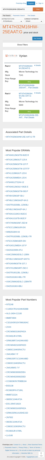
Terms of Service (35, 447)
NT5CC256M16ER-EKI (16, 241)
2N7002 (9, 417)
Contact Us (17, 444)
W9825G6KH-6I (13, 232)
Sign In (41, 3)
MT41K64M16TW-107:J (16, 264)
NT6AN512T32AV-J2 (15, 182)
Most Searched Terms (35, 444)
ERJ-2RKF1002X (13, 404)
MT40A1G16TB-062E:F (16, 218)
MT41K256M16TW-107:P (17, 164)
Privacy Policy (23, 447)
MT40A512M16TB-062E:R (17, 155)
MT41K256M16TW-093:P (17, 191)
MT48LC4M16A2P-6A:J (16, 209)
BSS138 (9, 386)
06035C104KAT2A (14, 422)
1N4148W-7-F (12, 354)
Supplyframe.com (32, 457)
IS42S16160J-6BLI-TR (16, 277)
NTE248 (9, 304)
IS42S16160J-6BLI (14, 286)
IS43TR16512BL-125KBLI (17, 273)
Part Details (37, 38)
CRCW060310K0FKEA (16, 332)
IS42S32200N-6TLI (14, 250)
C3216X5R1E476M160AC (17, 323)
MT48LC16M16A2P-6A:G (17, 200)
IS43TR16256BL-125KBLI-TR (19, 236)
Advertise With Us (27, 453)
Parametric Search (11, 447)
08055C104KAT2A (14, 399)
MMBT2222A (11, 395)
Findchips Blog (21, 3)
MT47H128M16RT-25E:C (17, 268)
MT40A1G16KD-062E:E (16, 214)
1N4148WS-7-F (13, 368)
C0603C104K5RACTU (15, 363)
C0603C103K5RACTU (15, 426)
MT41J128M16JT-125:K (16, 173)
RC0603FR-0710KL (14, 390)
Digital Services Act (11, 450)
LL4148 (9, 435)
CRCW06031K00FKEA (16, 408)
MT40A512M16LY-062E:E (17, 187)
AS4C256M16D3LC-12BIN (17, 255)
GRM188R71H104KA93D (17, 341)
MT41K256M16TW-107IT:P (18, 169)
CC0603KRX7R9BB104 (16, 381)
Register (31, 3)
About (24, 444)
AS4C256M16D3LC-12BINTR (19, 282)
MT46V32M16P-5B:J (15, 196)
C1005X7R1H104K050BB (17, 309)
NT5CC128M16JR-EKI (16, 227)
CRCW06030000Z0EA (16, 372)
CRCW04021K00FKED (16, 345)
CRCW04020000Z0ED (16, 377)
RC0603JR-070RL (14, 431)
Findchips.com (4, 4)
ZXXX (8, 327)
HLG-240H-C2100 (14, 313)
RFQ (29, 82)
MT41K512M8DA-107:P (16, 246)
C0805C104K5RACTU (15, 350)
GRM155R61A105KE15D (17, 413)
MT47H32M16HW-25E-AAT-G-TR (25, 96)
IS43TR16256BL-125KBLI (17, 205)
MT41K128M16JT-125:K (16, 160)
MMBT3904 (11, 318)
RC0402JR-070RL (14, 336)
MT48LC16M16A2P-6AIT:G (18, 259)
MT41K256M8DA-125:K (16, 178)
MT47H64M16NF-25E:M (16, 223)
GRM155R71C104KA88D (17, 359)
